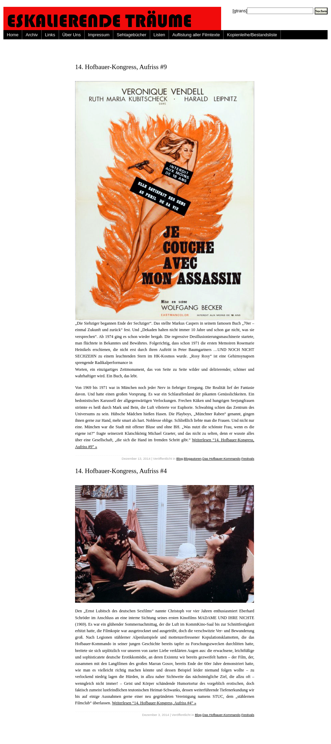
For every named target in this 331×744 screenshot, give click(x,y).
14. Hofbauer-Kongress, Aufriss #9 (121, 66)
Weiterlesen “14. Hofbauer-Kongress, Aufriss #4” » (154, 703)
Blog (179, 458)
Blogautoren (193, 458)
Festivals (247, 458)
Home (12, 34)
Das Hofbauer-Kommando (221, 458)
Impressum (99, 34)
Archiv (32, 34)
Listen (159, 34)
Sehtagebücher (131, 34)
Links (50, 34)
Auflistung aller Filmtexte (196, 34)
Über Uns (71, 34)
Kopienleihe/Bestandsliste (252, 34)
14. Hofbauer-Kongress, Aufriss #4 (121, 470)
